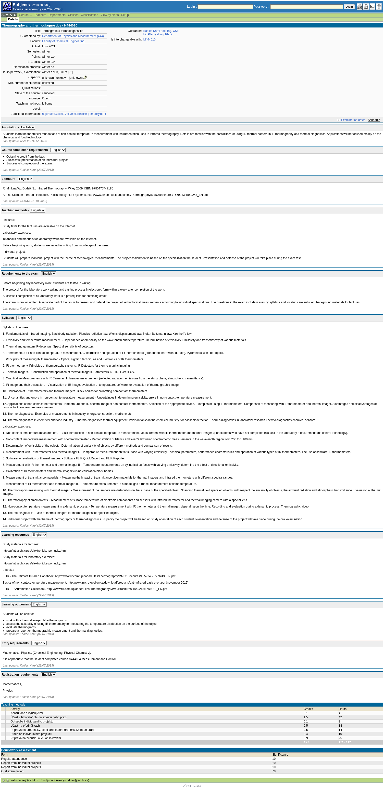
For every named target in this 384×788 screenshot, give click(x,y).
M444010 (149, 39)
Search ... (25, 15)
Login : (192, 6)
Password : (261, 6)
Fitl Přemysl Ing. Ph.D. (158, 34)
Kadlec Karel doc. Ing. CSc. (161, 31)
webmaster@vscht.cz (24, 780)
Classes (73, 15)
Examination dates (353, 120)
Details (13, 19)
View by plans (110, 15)
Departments (57, 15)
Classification (89, 15)
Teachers (40, 15)
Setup (125, 15)
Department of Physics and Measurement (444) (73, 36)
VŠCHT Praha (192, 786)
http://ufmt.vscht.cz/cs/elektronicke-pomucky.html (74, 114)
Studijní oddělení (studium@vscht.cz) (65, 780)
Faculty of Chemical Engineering (63, 41)
